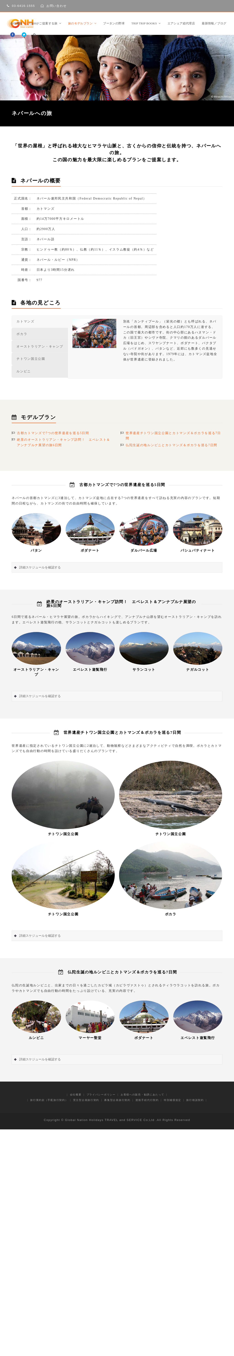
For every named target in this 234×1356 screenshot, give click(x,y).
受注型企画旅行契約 (86, 1100)
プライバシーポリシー (101, 1094)
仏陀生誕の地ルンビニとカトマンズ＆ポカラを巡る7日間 (171, 445)
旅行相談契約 (195, 1100)
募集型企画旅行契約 (117, 1100)
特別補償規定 (172, 1100)
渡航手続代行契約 (147, 1100)
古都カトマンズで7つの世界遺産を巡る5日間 (53, 433)
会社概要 (76, 1094)
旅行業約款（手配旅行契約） (49, 1100)
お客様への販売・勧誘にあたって (142, 1094)
